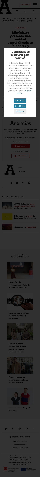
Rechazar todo (20, 106)
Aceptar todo (20, 100)
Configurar (20, 111)
